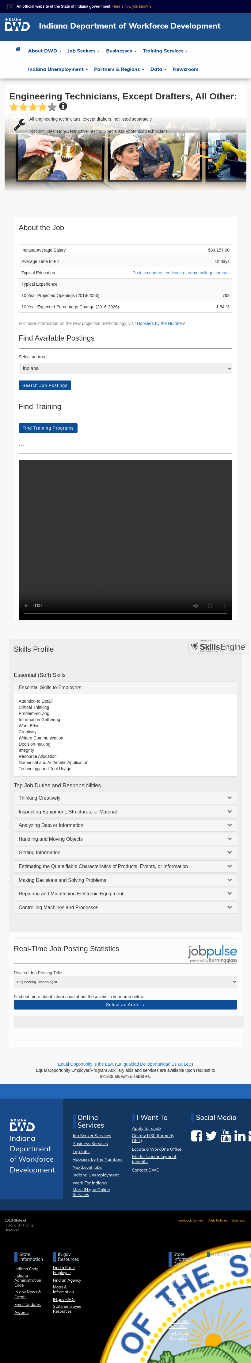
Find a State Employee (64, 1270)
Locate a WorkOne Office (156, 1149)
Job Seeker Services (92, 1135)
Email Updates (27, 1304)
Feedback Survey (190, 1220)
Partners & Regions (119, 69)
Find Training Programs (48, 428)
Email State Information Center (179, 1310)
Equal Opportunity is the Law (85, 1064)
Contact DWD (145, 1170)
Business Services (90, 1143)
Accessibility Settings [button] (218, 1265)
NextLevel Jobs (87, 1167)
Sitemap (238, 1220)
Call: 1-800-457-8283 (179, 1324)
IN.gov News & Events (27, 1294)
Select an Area (125, 1004)
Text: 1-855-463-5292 (180, 1336)
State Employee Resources (67, 1309)
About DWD (45, 51)
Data (158, 69)
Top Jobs (81, 1151)
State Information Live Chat (183, 1293)
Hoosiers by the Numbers (162, 323)
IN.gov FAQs (64, 1299)
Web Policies (217, 1220)
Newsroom (185, 69)
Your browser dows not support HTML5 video (125, 540)
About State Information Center (179, 1277)
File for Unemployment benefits (154, 1159)
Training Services (165, 51)
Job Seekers (84, 51)
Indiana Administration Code (27, 1280)
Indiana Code (26, 1268)
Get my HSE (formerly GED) (153, 1138)
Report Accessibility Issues (218, 1279)
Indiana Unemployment (58, 69)
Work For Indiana (90, 1182)
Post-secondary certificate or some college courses (181, 272)
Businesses (121, 51)
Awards (21, 1312)
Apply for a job (146, 1128)
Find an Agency (67, 1280)
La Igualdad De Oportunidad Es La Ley (153, 1064)
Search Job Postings (44, 385)
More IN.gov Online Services (91, 1192)
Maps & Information (63, 1289)
